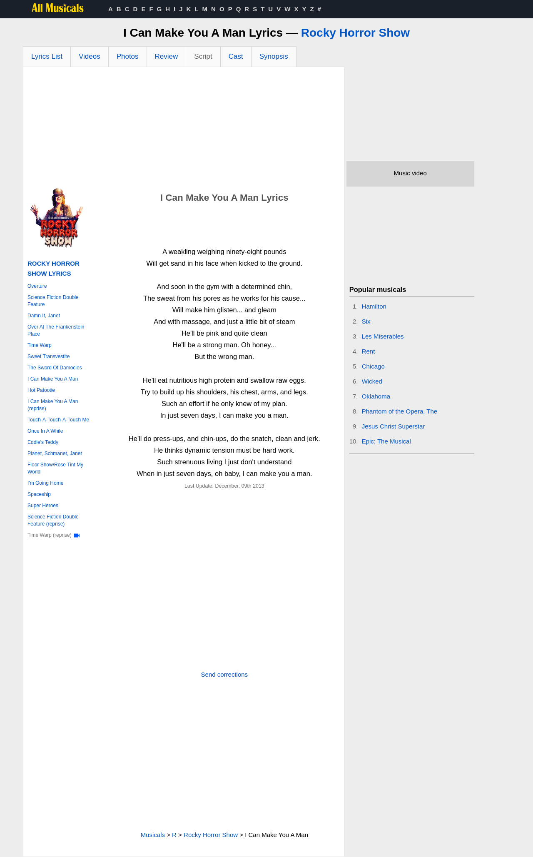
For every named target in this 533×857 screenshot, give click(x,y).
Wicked (372, 381)
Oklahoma (376, 396)
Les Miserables (383, 336)
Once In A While (45, 431)
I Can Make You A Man (52, 379)
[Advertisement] (183, 129)
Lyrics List (46, 56)
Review (166, 56)
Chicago (373, 366)
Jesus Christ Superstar (393, 426)
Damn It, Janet (43, 316)
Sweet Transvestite (48, 356)
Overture (37, 286)
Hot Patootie (41, 390)
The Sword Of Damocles (54, 368)
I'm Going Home (45, 483)
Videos (89, 56)
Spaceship (39, 494)
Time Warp (39, 345)
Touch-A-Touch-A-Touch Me (58, 420)
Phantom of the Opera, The (400, 411)
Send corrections (224, 674)
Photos (128, 56)
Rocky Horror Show (355, 32)
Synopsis (273, 56)
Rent (368, 351)
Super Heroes (42, 505)
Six (366, 321)
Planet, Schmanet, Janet (54, 453)
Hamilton (374, 306)
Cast (236, 56)
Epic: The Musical (386, 441)
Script (203, 56)
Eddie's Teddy (42, 442)
